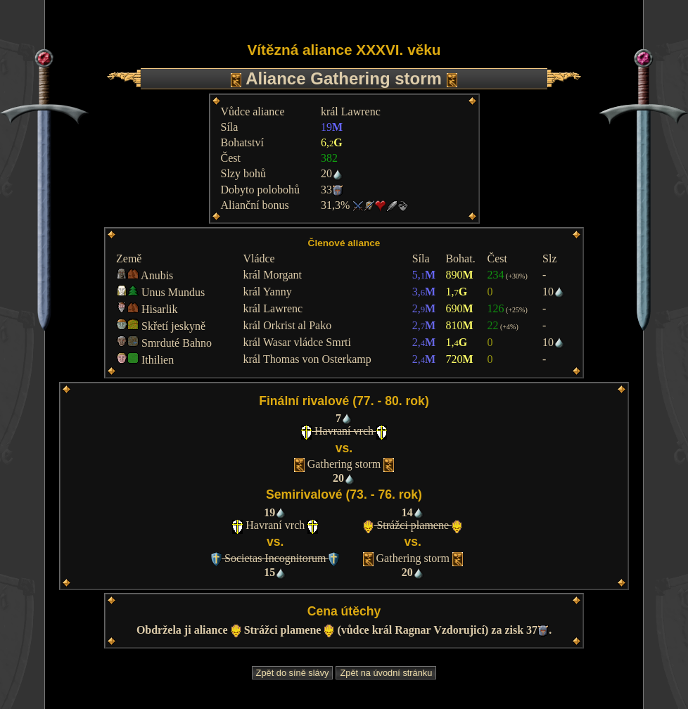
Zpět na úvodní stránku (386, 673)
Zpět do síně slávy (292, 673)
